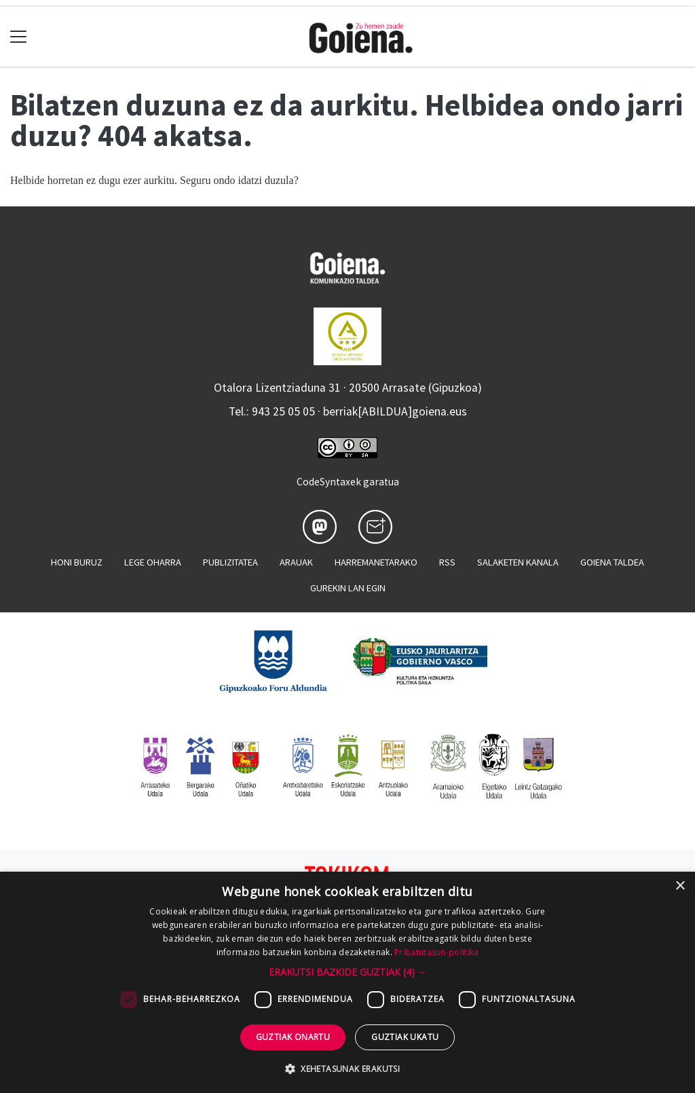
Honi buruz (76, 562)
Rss (447, 562)
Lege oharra (152, 562)
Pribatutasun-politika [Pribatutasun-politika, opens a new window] (436, 952)
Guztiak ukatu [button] (404, 1037)
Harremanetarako (376, 562)
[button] (348, 972)
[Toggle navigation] (18, 37)
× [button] (680, 886)
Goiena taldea (612, 562)
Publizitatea (230, 562)
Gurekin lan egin (348, 588)
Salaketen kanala (518, 562)
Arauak (296, 562)
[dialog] (347, 982)
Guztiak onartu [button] (293, 1037)
